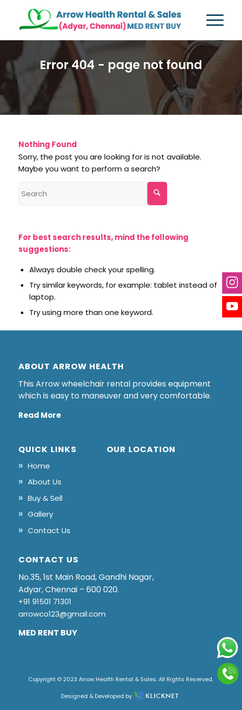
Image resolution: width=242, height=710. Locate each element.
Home (39, 466)
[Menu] (210, 20)
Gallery (40, 514)
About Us (44, 481)
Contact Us (49, 530)
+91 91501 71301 (44, 601)
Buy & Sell (45, 498)
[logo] (100, 20)
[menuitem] (210, 20)
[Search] (92, 193)
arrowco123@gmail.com (62, 614)
